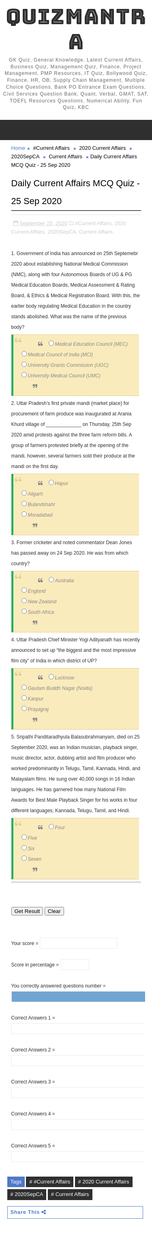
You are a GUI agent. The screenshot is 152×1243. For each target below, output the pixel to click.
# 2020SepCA (27, 1194)
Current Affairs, (96, 232)
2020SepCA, (63, 232)
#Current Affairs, (94, 223)
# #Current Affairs (49, 1182)
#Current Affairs (51, 148)
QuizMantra (76, 28)
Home (18, 148)
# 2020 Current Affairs (103, 1182)
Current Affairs (65, 156)
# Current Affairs (70, 1194)
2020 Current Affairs (102, 148)
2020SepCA (25, 156)
